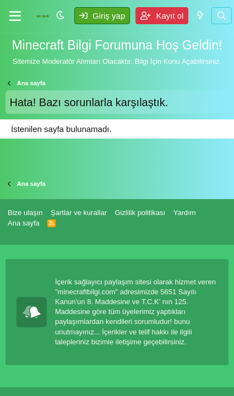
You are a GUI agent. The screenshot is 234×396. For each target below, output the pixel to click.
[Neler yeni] (199, 15)
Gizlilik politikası (140, 212)
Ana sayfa (24, 223)
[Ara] (221, 15)
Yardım (184, 212)
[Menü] (15, 16)
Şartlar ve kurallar (79, 212)
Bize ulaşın (25, 212)
